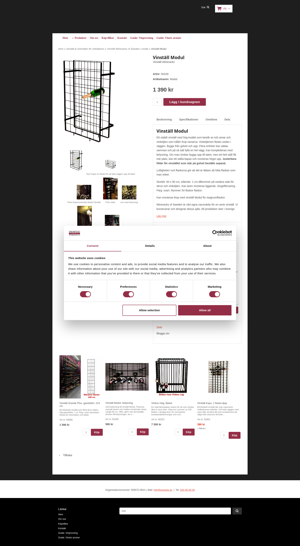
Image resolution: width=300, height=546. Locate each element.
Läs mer (161, 216)
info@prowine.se (163, 489)
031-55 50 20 (187, 489)
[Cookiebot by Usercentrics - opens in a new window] (215, 233)
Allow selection (149, 310)
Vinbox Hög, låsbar (161, 402)
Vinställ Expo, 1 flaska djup (212, 402)
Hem (65, 38)
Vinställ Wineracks (164, 61)
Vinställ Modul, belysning (119, 402)
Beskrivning (164, 119)
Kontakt (122, 38)
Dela (227, 119)
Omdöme (211, 119)
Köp (96, 432)
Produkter (80, 38)
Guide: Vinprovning (141, 38)
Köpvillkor (108, 38)
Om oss (94, 38)
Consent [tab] (93, 245)
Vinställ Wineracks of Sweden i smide (128, 48)
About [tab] (207, 245)
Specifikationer (188, 119)
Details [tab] (150, 245)
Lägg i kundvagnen (184, 102)
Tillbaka (65, 455)
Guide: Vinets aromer (169, 38)
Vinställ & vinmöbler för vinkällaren (85, 48)
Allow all (205, 310)
